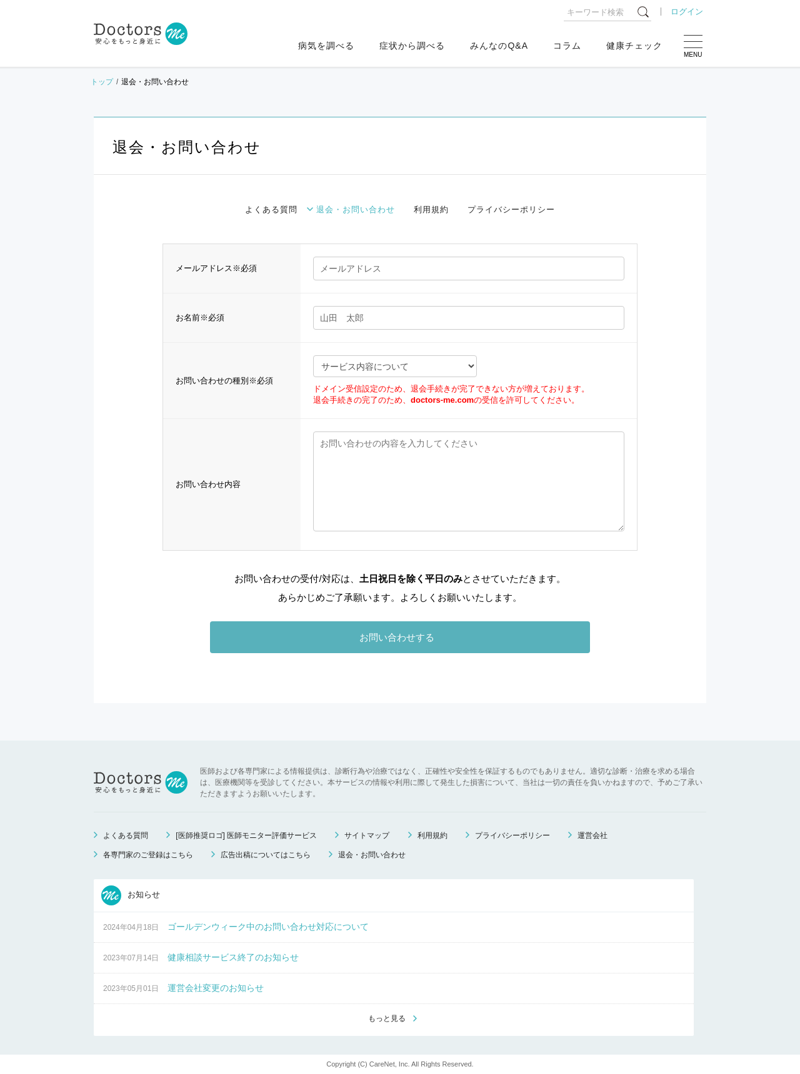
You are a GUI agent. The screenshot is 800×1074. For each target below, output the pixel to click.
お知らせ (130, 895)
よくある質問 (271, 209)
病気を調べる (326, 46)
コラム (567, 46)
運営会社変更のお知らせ (216, 988)
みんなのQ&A (499, 46)
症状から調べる (412, 46)
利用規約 (431, 209)
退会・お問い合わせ (355, 209)
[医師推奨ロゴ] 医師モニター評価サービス (246, 835)
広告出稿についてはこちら (266, 854)
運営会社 (593, 835)
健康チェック (634, 46)
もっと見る (387, 1018)
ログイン (687, 11)
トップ (102, 81)
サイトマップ (366, 835)
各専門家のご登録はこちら (148, 854)
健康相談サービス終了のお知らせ (233, 957)
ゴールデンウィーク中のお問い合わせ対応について (268, 927)
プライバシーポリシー (511, 209)
